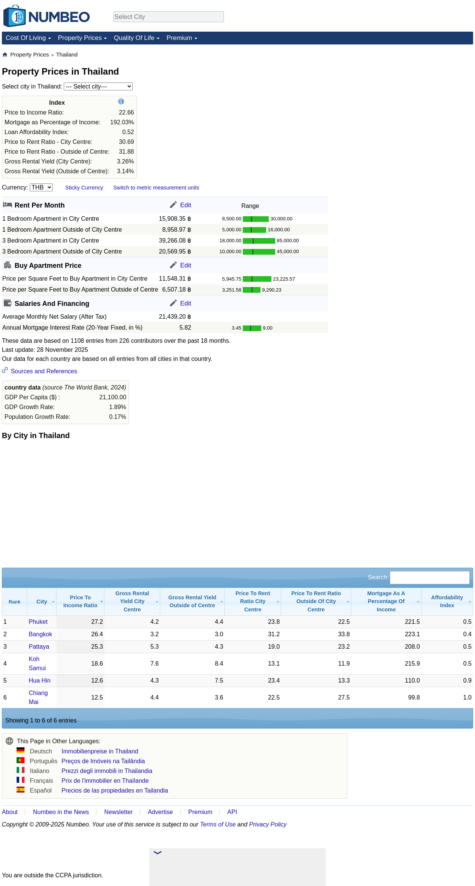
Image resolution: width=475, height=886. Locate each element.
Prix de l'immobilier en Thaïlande (105, 781)
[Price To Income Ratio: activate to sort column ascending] (80, 602)
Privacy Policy (268, 824)
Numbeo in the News (61, 812)
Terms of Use (218, 824)
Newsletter (118, 812)
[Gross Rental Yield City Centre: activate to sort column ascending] (132, 602)
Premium (179, 37)
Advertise (160, 812)
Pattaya (39, 646)
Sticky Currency (84, 188)
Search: (419, 577)
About (10, 812)
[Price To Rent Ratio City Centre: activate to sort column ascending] (253, 602)
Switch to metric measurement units (156, 188)
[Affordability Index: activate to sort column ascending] (447, 602)
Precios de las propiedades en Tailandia (114, 790)
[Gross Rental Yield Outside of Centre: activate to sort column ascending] (192, 602)
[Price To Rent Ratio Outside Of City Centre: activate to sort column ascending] (316, 602)
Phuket (38, 622)
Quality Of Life (134, 37)
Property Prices (80, 37)
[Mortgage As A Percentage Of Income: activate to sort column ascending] (386, 602)
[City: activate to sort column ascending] (42, 602)
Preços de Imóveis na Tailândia (103, 761)
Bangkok (40, 634)
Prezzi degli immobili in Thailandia (106, 771)
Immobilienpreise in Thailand (99, 751)
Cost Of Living (26, 37)
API (232, 812)
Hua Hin (40, 680)
